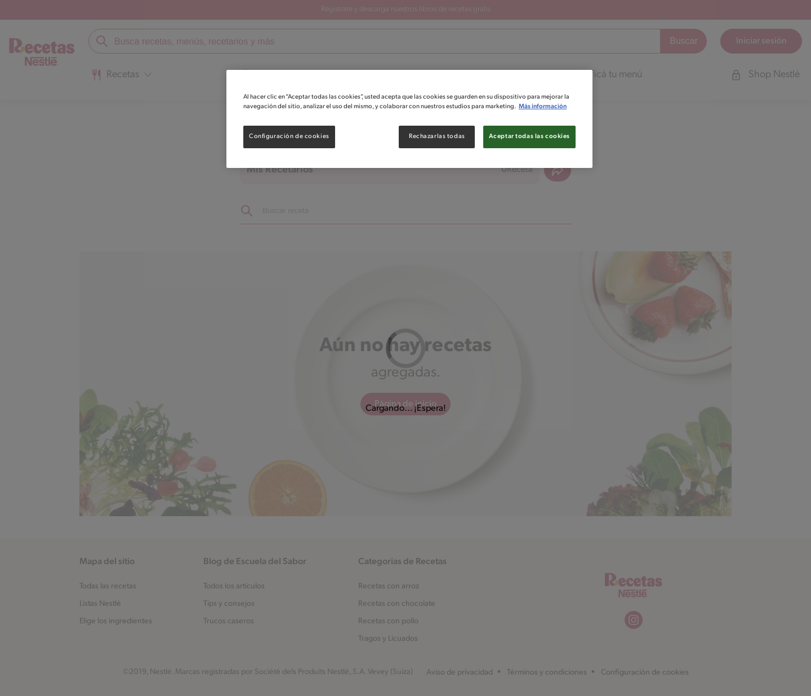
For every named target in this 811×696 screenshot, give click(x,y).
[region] (409, 119)
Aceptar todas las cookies (529, 136)
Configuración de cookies (289, 136)
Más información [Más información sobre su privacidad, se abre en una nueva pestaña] (543, 106)
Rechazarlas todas (437, 136)
